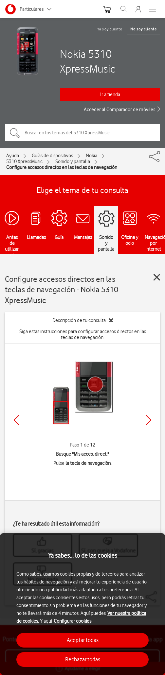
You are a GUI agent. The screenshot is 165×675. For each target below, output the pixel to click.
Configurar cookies (72, 621)
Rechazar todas (82, 659)
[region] (82, 604)
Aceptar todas (83, 640)
